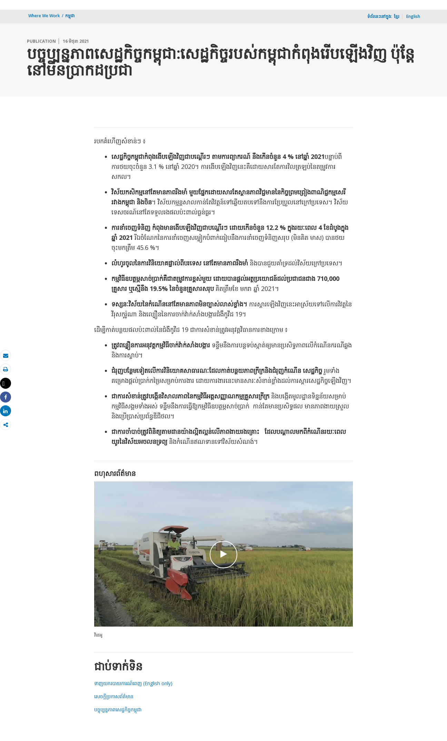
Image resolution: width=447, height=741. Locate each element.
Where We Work (44, 16)
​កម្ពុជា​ (70, 16)
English (413, 16)
